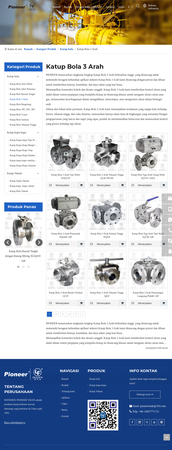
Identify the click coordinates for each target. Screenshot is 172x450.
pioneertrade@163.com (153, 406)
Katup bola (13, 76)
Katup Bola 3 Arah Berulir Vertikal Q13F (65, 294)
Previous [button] (7, 242)
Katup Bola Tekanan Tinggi (23, 125)
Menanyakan (58, 185)
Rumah (57, 6)
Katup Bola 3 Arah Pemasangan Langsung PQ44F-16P (148, 294)
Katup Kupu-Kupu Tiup (21, 150)
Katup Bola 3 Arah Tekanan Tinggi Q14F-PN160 (107, 176)
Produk (68, 6)
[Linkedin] (140, 422)
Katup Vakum (14, 173)
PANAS (98, 6)
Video (121, 6)
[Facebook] (132, 422)
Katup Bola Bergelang (20, 104)
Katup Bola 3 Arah (19, 99)
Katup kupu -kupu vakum (22, 186)
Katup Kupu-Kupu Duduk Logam (26, 155)
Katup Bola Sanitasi (19, 119)
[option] (23, 237)
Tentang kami (82, 6)
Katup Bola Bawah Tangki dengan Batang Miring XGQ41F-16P (23, 256)
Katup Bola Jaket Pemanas (22, 89)
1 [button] (18, 266)
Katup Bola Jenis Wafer (21, 84)
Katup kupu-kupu (16, 132)
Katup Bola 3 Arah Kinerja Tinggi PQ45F (107, 235)
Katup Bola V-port (18, 114)
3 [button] (28, 266)
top (166, 437)
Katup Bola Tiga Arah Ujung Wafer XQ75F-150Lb (148, 176)
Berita (64, 410)
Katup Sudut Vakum (19, 181)
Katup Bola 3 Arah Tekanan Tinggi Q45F (107, 294)
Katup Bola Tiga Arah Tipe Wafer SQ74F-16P (148, 235)
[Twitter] (147, 422)
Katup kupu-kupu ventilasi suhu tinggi (26, 160)
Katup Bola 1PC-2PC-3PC (22, 109)
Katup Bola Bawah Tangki (22, 94)
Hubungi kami (145, 394)
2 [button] (23, 266)
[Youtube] (154, 422)
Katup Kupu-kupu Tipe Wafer (24, 140)
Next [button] (39, 242)
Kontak (65, 416)
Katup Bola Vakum (19, 191)
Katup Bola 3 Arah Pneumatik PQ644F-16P (65, 235)
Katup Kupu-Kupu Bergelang (24, 145)
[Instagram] (161, 422)
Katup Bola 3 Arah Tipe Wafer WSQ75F (65, 176)
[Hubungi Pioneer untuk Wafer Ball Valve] (103, 415)
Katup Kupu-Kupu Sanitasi (23, 165)
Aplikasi (110, 6)
